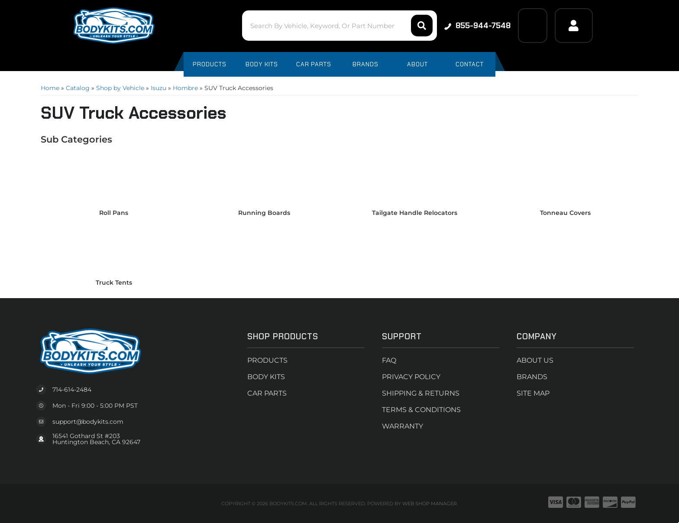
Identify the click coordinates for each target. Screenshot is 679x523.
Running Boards (264, 213)
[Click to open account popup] (574, 25)
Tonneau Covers (565, 213)
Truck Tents (114, 282)
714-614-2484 (71, 389)
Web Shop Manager (429, 503)
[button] (339, 25)
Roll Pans (113, 213)
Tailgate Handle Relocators (414, 213)
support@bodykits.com (87, 422)
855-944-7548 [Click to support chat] (477, 25)
